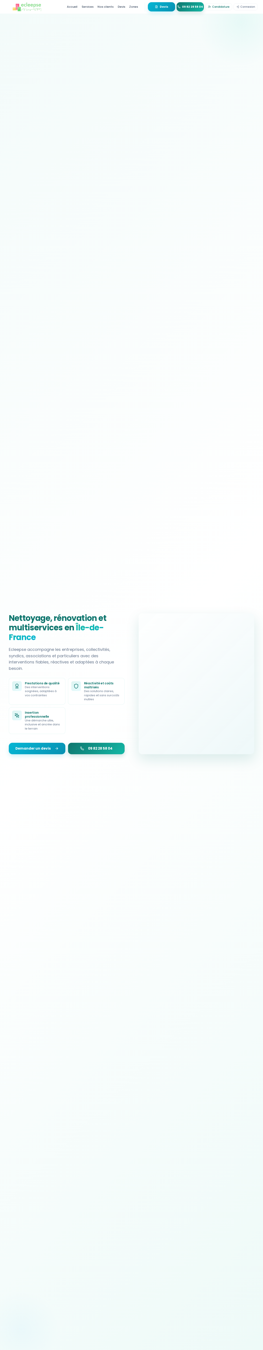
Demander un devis (37, 748)
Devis (121, 7)
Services (88, 7)
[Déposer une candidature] (218, 6)
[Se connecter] (246, 6)
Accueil (72, 7)
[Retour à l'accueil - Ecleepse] (26, 6)
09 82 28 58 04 (96, 748)
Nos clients (105, 7)
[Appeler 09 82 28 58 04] (190, 6)
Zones (133, 7)
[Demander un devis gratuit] (161, 6)
